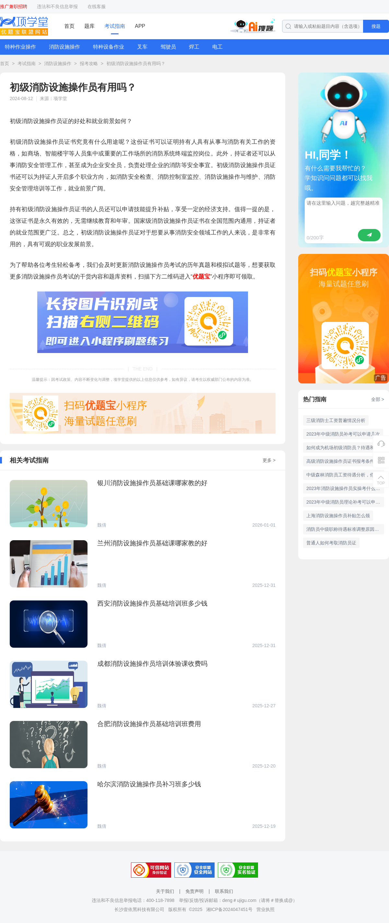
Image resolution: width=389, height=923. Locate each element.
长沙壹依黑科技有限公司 (139, 909)
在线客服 (97, 6)
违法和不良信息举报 (57, 6)
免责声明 (194, 891)
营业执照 (265, 909)
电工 (217, 47)
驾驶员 (168, 47)
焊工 (194, 47)
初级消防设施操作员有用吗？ (135, 63)
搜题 (376, 26)
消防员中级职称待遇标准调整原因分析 (344, 529)
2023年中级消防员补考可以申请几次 (343, 434)
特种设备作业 (108, 47)
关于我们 (165, 891)
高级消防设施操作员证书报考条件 (340, 461)
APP (140, 26)
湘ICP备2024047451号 (229, 909)
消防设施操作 (64, 47)
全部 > (377, 399)
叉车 (142, 47)
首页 (69, 26)
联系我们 (224, 891)
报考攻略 (89, 63)
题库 (89, 26)
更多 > (269, 460)
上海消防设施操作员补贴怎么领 (338, 515)
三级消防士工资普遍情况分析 (335, 420)
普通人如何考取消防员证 (331, 542)
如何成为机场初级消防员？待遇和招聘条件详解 (345, 447)
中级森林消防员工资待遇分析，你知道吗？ (345, 474)
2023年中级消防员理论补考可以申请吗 (345, 502)
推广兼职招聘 (13, 6)
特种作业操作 (20, 47)
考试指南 (114, 26)
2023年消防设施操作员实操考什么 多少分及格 (345, 488)
